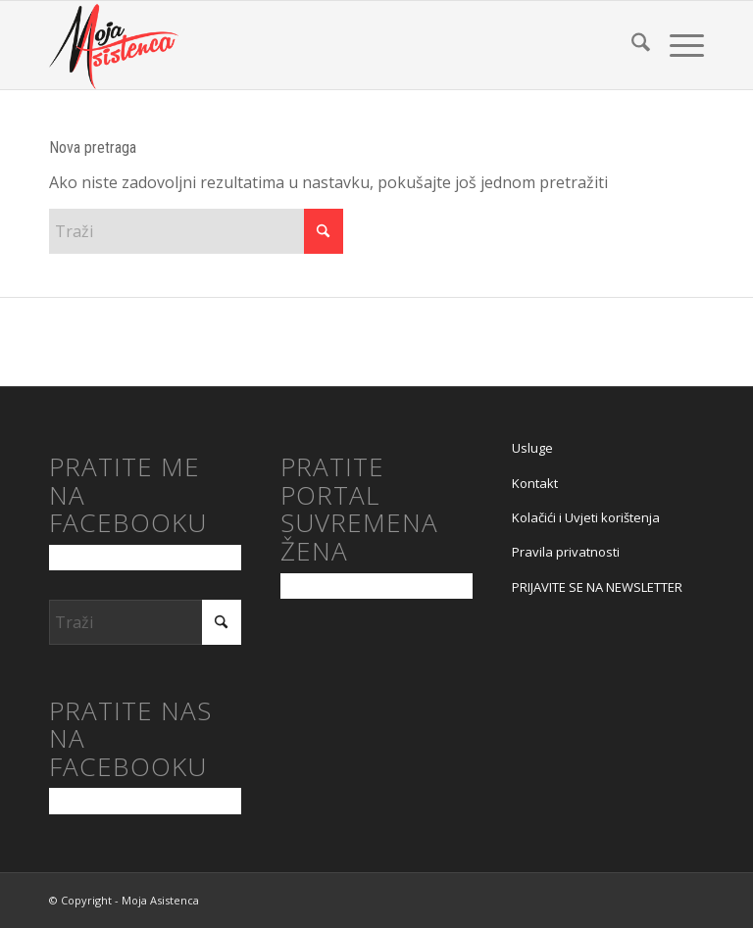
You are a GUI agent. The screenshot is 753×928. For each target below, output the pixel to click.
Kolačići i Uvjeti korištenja (586, 517)
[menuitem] (631, 45)
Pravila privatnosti (566, 552)
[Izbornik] (677, 45)
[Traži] (631, 45)
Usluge (532, 448)
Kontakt (535, 483)
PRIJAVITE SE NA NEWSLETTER (597, 587)
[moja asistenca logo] (113, 45)
